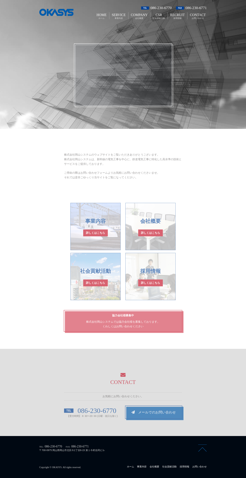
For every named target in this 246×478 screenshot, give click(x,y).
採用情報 (184, 466)
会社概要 (154, 466)
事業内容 (142, 466)
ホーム (130, 466)
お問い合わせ (199, 466)
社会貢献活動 (169, 466)
